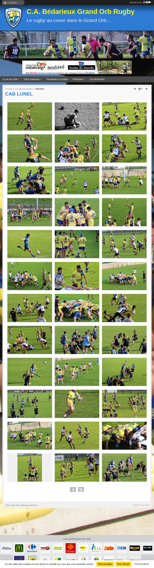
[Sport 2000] (45, 548)
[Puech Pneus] (6, 548)
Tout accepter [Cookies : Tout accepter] (105, 564)
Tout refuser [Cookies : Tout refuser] (123, 564)
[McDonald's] (19, 548)
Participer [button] (78, 79)
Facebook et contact (57, 79)
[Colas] (83, 548)
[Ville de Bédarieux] (96, 548)
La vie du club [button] (9, 79)
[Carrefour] (32, 548)
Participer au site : (140, 2)
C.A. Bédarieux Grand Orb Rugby (81, 11)
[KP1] (122, 548)
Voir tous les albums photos (21, 505)
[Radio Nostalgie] (134, 548)
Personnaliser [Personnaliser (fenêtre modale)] (141, 564)
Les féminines (97, 79)
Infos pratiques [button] (32, 79)
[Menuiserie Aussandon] (57, 548)
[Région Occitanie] (70, 548)
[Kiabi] (147, 548)
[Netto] (109, 548)
